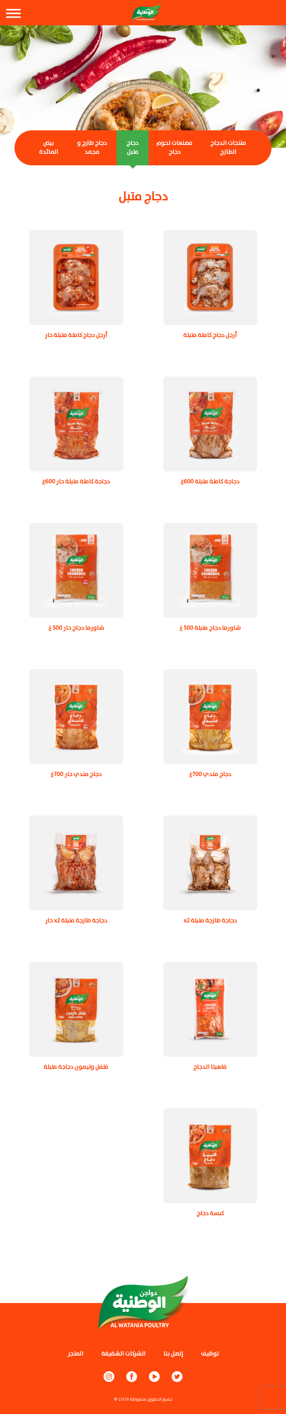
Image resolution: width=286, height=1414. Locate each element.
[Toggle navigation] (13, 14)
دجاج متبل (133, 148)
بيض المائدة (48, 148)
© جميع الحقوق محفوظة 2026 (143, 1399)
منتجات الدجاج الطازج (228, 148)
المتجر (75, 1354)
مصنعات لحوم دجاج (174, 148)
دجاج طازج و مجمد (92, 148)
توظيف (210, 1354)
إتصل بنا (173, 1354)
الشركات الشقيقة (123, 1354)
